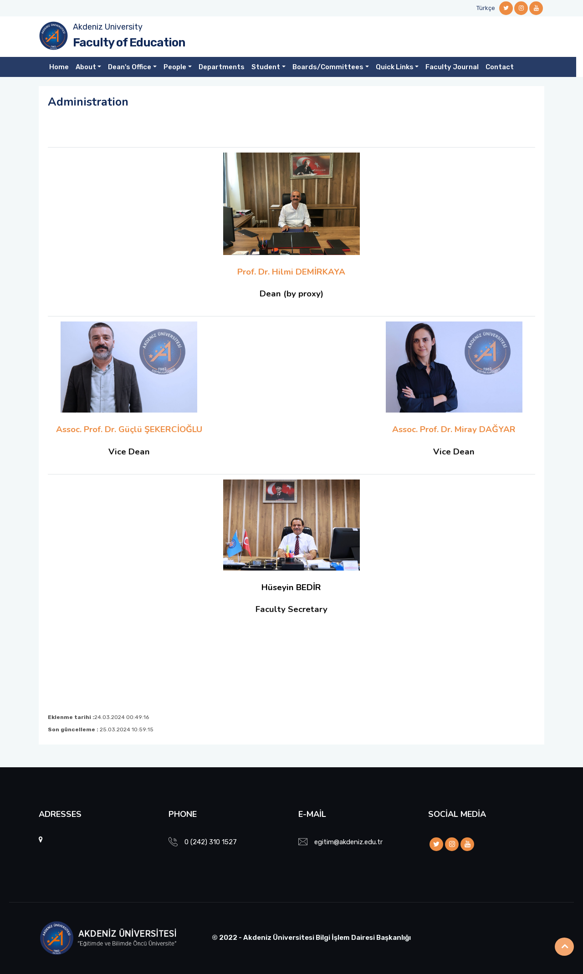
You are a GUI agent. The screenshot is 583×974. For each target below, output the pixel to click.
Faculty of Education (129, 43)
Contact (500, 67)
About (86, 67)
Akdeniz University (108, 27)
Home (59, 67)
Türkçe (485, 8)
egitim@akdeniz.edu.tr (348, 842)
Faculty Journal (452, 67)
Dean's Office (129, 67)
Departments (222, 67)
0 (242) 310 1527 (210, 842)
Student (265, 67)
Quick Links (395, 67)
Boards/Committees (327, 67)
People (175, 67)
